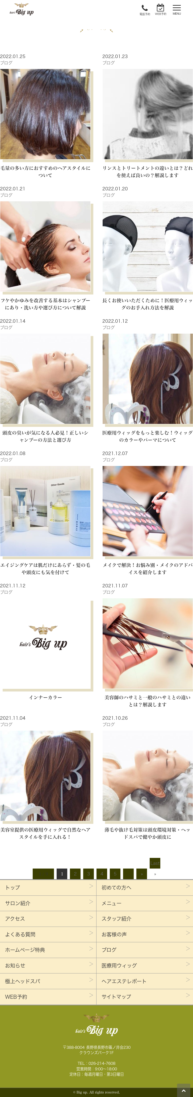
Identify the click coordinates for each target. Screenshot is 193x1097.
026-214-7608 (102, 1063)
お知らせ (15, 965)
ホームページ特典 (25, 949)
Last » (155, 865)
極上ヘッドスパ (22, 981)
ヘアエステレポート (124, 981)
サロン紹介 (17, 903)
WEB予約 (16, 996)
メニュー (111, 903)
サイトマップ (116, 996)
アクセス (15, 918)
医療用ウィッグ (119, 965)
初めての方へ (116, 887)
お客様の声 (114, 934)
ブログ (6, 63)
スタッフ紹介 (116, 918)
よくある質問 (20, 934)
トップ (12, 887)
